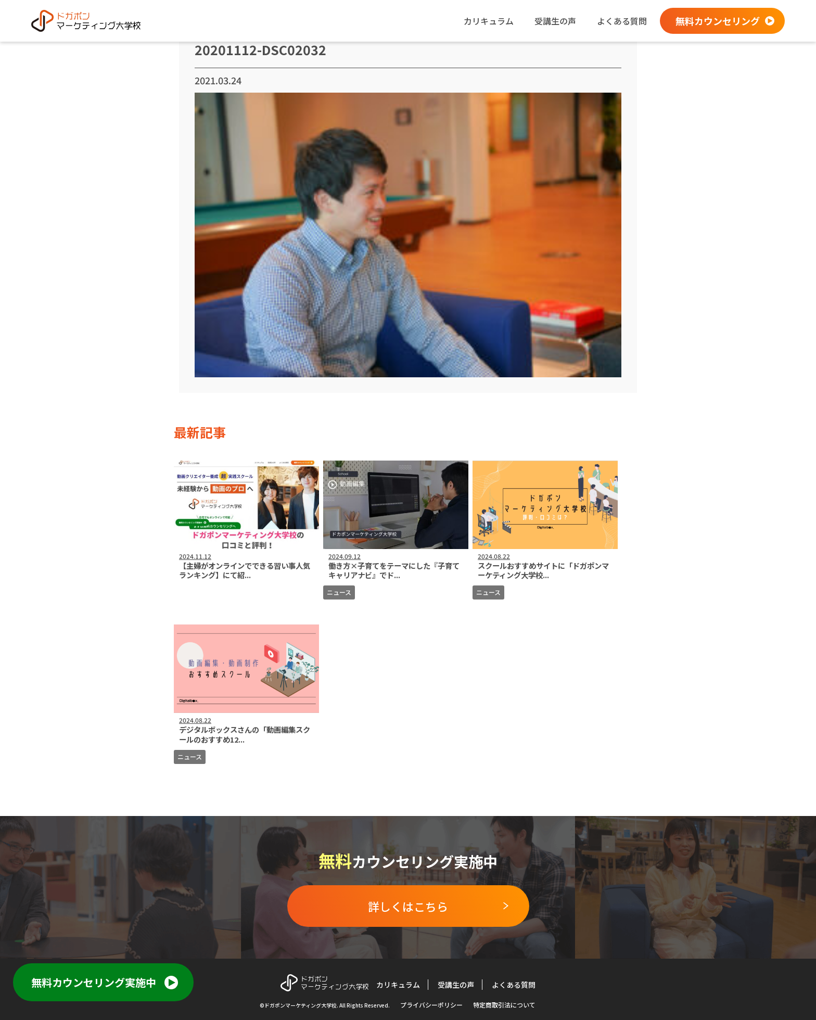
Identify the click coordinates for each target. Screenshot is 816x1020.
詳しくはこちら (408, 906)
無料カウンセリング (717, 21)
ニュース (339, 592)
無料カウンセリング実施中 (93, 982)
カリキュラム (489, 21)
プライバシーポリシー (431, 1004)
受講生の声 (555, 21)
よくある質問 (622, 21)
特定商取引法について (504, 1004)
